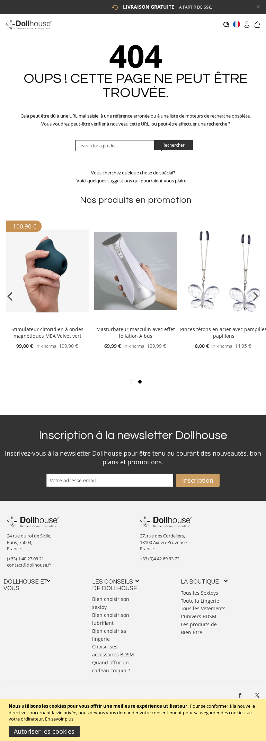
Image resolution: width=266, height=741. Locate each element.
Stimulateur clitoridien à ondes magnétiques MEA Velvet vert (47, 329)
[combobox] (118, 142)
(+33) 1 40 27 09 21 (25, 555)
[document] (134, 720)
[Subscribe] (198, 476)
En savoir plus (59, 719)
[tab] (26, 581)
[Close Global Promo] (257, 6)
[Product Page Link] (47, 318)
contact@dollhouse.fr (29, 562)
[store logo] (28, 25)
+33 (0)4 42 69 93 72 (159, 555)
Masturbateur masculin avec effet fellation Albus (135, 329)
